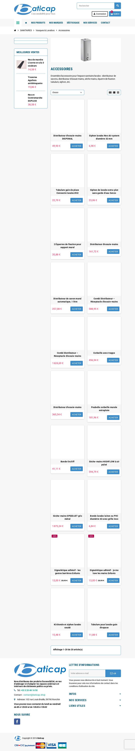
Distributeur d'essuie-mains (104, 244)
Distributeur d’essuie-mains (67, 407)
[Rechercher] (99, 5)
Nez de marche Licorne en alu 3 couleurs (36, 62)
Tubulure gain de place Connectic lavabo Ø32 (67, 191)
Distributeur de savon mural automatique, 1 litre (67, 300)
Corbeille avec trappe (104, 353)
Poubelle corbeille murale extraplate (104, 409)
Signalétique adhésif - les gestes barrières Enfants (67, 571)
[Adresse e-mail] (87, 673)
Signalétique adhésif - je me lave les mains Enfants (104, 571)
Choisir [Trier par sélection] (55, 92)
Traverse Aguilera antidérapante (35, 80)
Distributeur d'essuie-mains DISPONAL (67, 137)
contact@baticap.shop (34, 695)
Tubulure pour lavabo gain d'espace (104, 626)
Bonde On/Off (67, 461)
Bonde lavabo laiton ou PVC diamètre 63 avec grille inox (104, 517)
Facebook (17, 722)
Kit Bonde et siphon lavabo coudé (67, 626)
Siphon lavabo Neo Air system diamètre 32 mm (104, 137)
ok (113, 673)
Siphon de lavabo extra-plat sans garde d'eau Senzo (104, 191)
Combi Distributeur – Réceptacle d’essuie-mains (104, 300)
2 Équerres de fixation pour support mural (67, 246)
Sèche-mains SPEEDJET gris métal (67, 517)
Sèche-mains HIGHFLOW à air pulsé (104, 463)
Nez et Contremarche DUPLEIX (35, 98)
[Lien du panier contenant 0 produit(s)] (115, 13)
